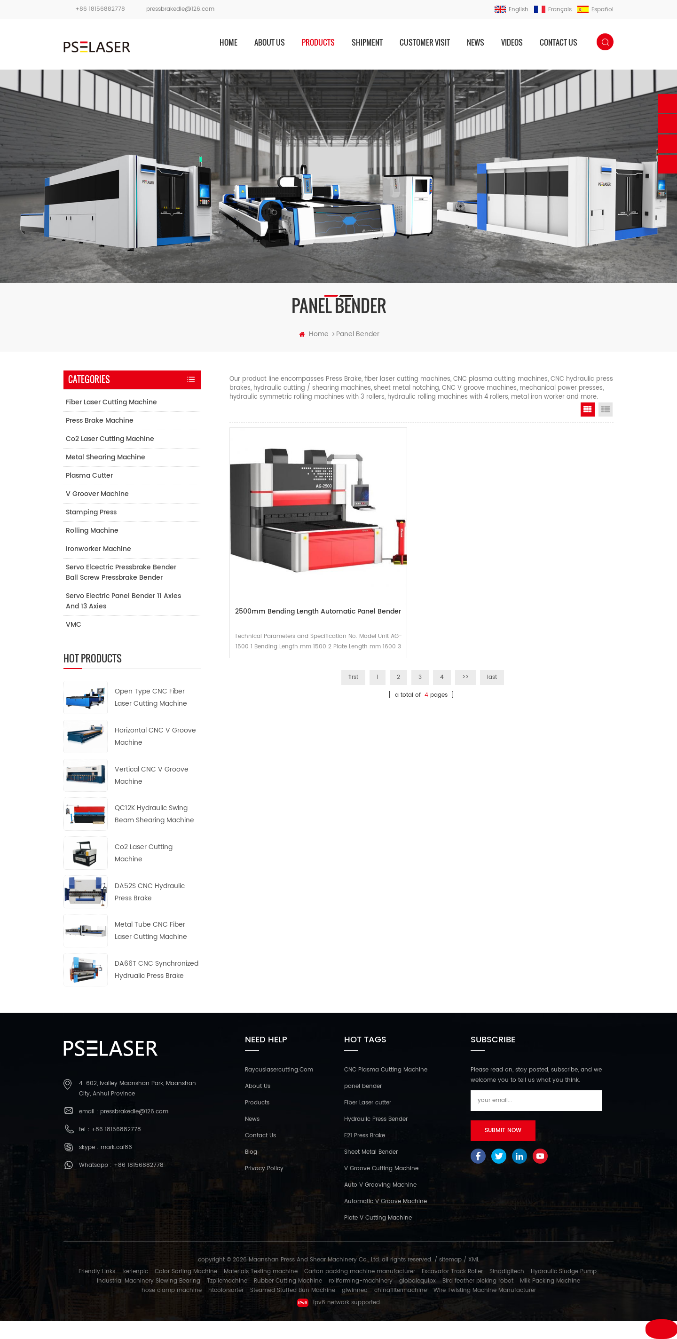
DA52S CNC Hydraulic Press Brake (150, 910)
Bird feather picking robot (477, 1299)
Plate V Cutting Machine (378, 1236)
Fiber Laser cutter (367, 1121)
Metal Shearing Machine (105, 475)
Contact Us (260, 1154)
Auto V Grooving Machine (380, 1203)
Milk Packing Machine (550, 1299)
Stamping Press (90, 530)
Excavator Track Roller (452, 1289)
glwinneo (355, 1308)
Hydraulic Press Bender (376, 1137)
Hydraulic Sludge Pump (564, 1289)
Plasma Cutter (88, 493)
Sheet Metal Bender (371, 1170)
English (511, 9)
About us (269, 42)
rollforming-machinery (361, 1299)
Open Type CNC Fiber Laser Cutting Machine (151, 715)
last (492, 651)
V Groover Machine (96, 512)
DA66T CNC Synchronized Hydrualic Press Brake (156, 988)
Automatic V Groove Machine (385, 1219)
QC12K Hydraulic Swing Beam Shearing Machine (154, 832)
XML (473, 1278)
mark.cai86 (116, 1165)
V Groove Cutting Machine (381, 1186)
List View (605, 428)
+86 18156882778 (100, 9)
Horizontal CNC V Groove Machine (155, 754)
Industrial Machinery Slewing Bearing (148, 1299)
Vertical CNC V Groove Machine (152, 793)
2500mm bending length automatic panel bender (290, 587)
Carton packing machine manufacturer (359, 1289)
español (595, 9)
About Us (257, 1104)
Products (257, 1121)
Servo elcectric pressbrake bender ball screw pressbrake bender (120, 590)
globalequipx (417, 1299)
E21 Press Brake (364, 1154)
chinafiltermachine (400, 1308)
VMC (73, 643)
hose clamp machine (172, 1308)
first (353, 651)
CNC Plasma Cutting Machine (385, 1088)
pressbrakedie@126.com (180, 9)
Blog (251, 1170)
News (475, 42)
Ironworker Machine (98, 567)
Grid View (588, 428)
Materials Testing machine (261, 1289)
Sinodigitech (506, 1289)
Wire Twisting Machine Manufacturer (484, 1308)
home (228, 42)
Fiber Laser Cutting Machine (111, 420)
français (553, 9)
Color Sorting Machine (186, 1289)
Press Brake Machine (99, 438)
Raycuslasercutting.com (279, 1088)
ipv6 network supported (338, 1320)
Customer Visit (425, 42)
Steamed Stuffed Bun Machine (292, 1308)
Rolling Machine (91, 548)
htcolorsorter (226, 1308)
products (318, 42)
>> (465, 651)
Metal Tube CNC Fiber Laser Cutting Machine (151, 949)
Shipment (367, 42)
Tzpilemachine (227, 1299)
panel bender (363, 1104)
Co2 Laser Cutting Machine (109, 457)
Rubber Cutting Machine (288, 1299)
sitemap (450, 1278)
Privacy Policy (264, 1186)
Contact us (558, 42)
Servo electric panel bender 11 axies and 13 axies (123, 619)
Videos (512, 42)
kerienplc (135, 1289)
